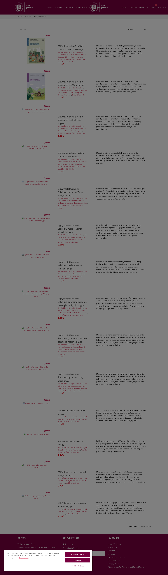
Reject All (77, 560)
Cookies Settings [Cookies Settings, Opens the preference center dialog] (78, 566)
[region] (48, 560)
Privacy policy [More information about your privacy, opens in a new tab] (24, 558)
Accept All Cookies (77, 554)
